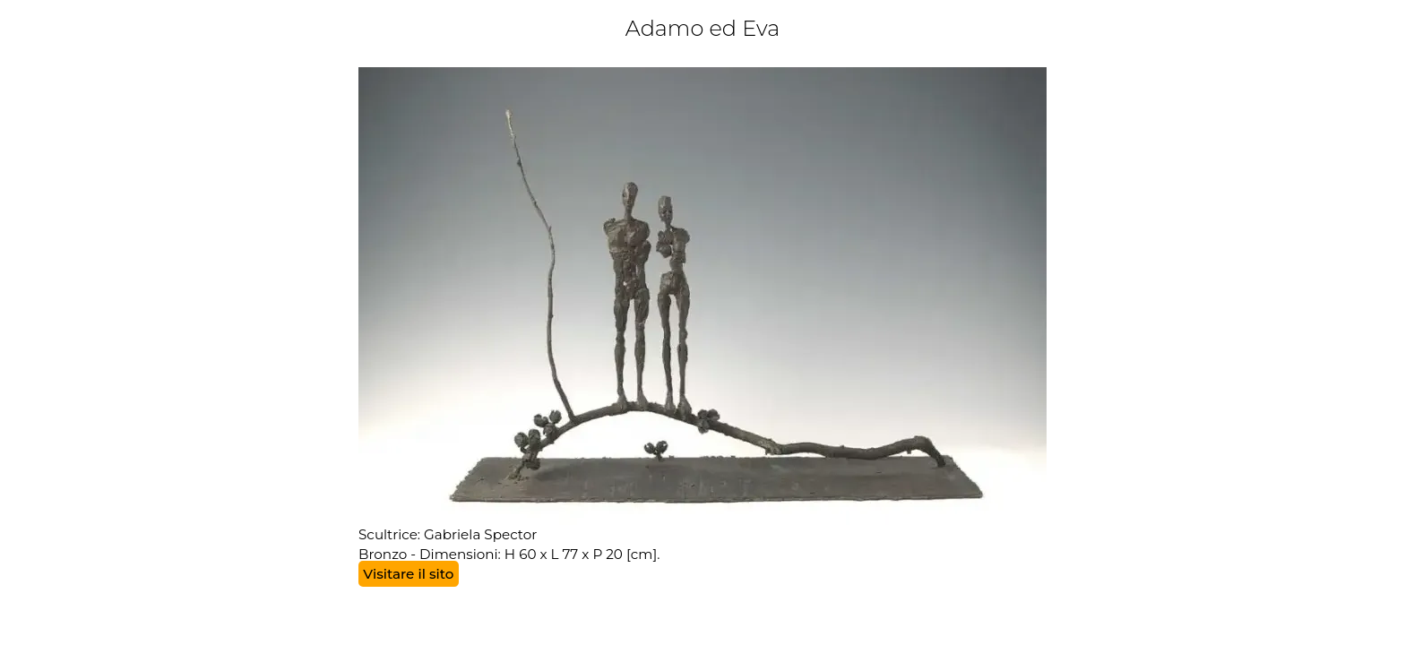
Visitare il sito (408, 573)
